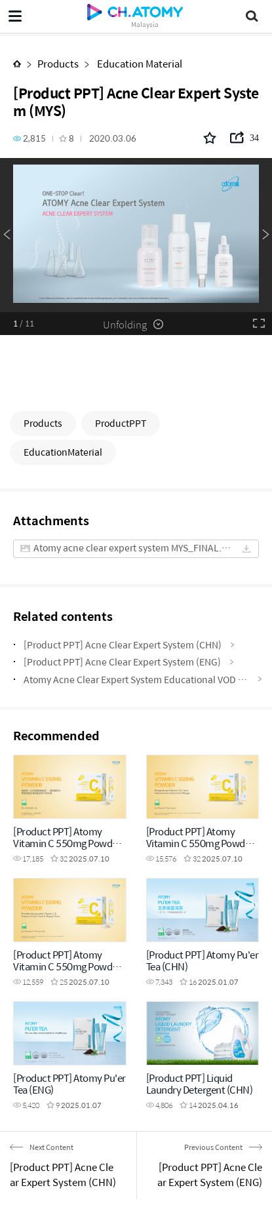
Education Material (138, 63)
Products (58, 63)
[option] (136, 235)
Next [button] (265, 234)
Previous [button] (6, 234)
